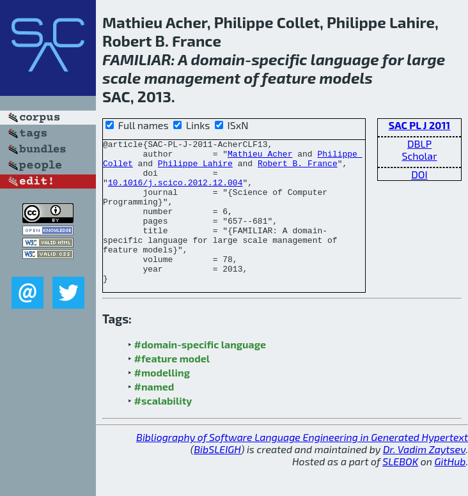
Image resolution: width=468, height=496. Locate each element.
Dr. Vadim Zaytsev (424, 478)
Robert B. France (298, 168)
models (346, 77)
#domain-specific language (200, 373)
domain (218, 59)
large (426, 59)
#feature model (172, 387)
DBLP (419, 143)
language (345, 59)
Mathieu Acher (260, 157)
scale (121, 77)
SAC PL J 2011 (419, 125)
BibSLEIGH (217, 478)
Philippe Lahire (195, 168)
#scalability (163, 429)
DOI (419, 174)
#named (154, 415)
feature (288, 77)
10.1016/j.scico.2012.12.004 (175, 192)
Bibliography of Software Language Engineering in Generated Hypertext (302, 466)
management (192, 77)
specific (279, 59)
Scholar (419, 156)
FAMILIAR (136, 59)
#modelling (162, 401)
